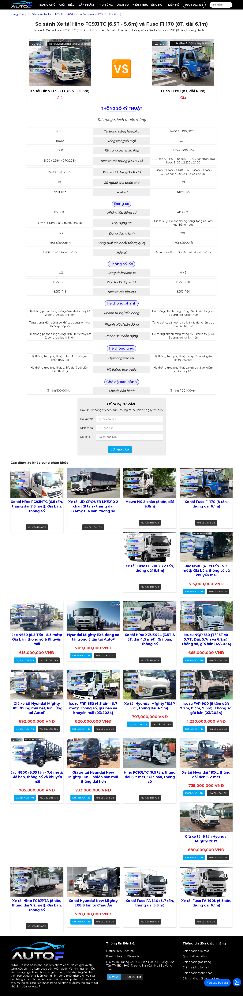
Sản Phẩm (86, 4)
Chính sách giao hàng (197, 962)
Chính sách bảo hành (196, 967)
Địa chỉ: (85, 437)
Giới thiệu (67, 4)
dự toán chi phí (194, 591)
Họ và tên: (87, 419)
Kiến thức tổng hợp (148, 4)
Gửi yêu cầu (119, 449)
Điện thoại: (87, 428)
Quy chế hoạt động (195, 956)
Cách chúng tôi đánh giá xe (201, 978)
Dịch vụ (123, 4)
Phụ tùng (105, 4)
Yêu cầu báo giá (37, 527)
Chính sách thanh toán (197, 973)
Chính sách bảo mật (196, 951)
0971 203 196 (194, 4)
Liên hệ (173, 4)
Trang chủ (46, 4)
